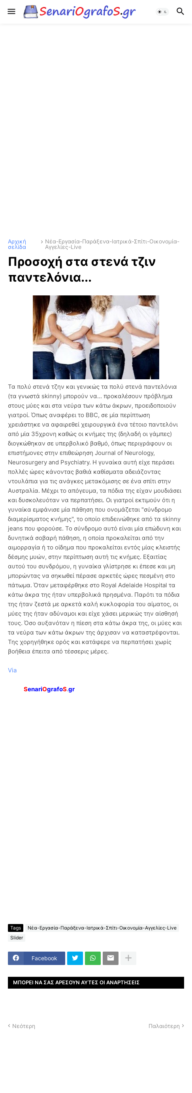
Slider (16, 938)
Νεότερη (23, 1025)
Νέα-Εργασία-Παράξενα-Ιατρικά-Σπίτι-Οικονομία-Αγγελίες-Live (112, 244)
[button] (11, 12)
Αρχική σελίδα (17, 244)
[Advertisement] (96, 131)
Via (12, 670)
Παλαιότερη (164, 1025)
